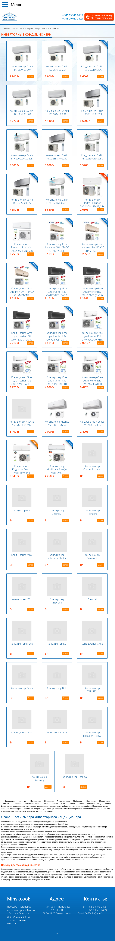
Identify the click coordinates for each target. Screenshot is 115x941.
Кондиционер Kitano (57, 732)
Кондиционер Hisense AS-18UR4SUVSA (57, 423)
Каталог (13, 28)
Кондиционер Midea (21, 643)
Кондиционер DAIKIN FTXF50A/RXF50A (22, 112)
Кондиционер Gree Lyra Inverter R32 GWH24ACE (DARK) (57, 336)
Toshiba (107, 804)
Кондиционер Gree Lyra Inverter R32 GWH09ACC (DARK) (57, 292)
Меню (16, 4)
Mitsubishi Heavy (94, 804)
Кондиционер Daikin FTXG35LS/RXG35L (22, 201)
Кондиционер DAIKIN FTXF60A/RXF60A (57, 112)
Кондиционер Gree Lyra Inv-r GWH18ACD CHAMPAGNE (22, 292)
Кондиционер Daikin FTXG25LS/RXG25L (57, 157)
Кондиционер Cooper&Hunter (92, 467)
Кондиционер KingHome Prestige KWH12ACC (57, 469)
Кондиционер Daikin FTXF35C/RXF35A (92, 68)
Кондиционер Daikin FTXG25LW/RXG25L (92, 157)
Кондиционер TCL (22, 599)
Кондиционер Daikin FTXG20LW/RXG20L (22, 157)
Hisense (72, 804)
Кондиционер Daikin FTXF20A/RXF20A (22, 68)
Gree (63, 804)
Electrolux (18, 804)
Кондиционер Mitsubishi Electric (56, 556)
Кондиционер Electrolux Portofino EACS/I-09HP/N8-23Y (21, 247)
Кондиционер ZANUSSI (92, 689)
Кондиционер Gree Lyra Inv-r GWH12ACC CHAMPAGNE (92, 247)
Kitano (81, 804)
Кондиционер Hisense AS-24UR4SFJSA (92, 423)
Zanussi (54, 804)
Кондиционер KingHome (57, 601)
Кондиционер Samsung (39, 778)
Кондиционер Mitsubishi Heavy (92, 734)
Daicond (92, 599)
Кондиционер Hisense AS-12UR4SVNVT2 (22, 423)
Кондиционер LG (56, 643)
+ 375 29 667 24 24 (72, 18)
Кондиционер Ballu (56, 688)
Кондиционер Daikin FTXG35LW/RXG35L (57, 201)
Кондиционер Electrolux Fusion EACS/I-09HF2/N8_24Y (92, 203)
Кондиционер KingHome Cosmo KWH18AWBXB (21, 469)
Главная (5, 28)
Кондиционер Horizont (92, 512)
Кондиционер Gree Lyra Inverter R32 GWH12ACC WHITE (21, 381)
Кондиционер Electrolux (57, 512)
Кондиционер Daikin (22, 688)
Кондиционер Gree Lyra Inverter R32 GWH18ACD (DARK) (21, 336)
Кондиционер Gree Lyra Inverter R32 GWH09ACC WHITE (92, 336)
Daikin (45, 804)
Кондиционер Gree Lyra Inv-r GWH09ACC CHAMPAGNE (57, 247)
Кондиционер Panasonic (92, 556)
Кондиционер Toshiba (74, 777)
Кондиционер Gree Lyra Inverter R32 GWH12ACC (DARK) (92, 292)
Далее (30, 76)
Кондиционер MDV (21, 555)
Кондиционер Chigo (92, 643)
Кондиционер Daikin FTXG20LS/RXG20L (92, 112)
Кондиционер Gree (21, 732)
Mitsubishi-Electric (32, 804)
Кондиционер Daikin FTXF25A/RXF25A (57, 68)
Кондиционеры (25, 28)
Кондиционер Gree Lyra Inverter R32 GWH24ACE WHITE (92, 381)
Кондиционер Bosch (21, 510)
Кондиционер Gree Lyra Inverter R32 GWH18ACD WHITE (57, 381)
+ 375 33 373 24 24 (72, 15)
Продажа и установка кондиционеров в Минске (21, 908)
